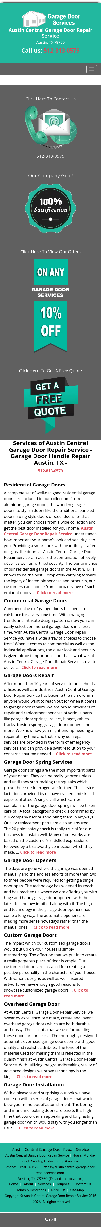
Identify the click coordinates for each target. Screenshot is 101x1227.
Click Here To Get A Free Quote (50, 371)
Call (50, 1219)
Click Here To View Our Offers (50, 251)
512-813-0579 (61, 50)
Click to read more (55, 592)
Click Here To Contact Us (50, 99)
